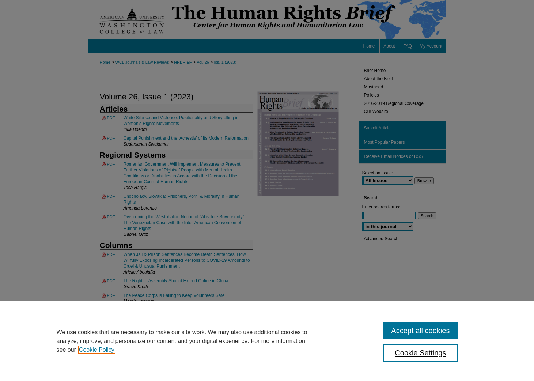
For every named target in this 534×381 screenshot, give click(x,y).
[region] (267, 341)
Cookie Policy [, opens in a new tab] (96, 350)
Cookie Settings (420, 353)
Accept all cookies (420, 331)
